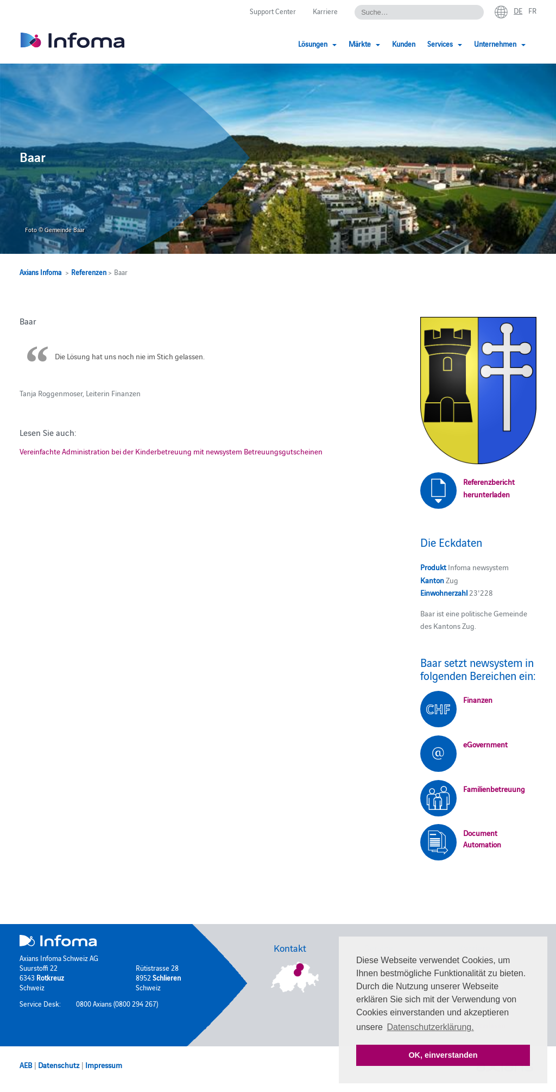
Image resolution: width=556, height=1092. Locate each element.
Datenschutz (58, 1064)
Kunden (403, 43)
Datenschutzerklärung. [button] (430, 1027)
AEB (26, 1064)
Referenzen (88, 272)
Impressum (103, 1064)
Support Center (273, 11)
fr (532, 10)
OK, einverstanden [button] (442, 1055)
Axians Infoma (40, 272)
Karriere (325, 11)
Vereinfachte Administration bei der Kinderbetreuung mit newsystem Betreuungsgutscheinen (171, 451)
